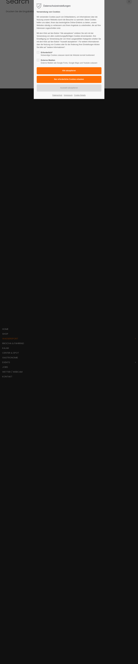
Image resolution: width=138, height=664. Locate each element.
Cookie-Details (80, 95)
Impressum (68, 95)
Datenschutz (57, 95)
